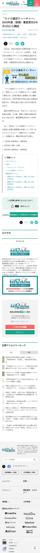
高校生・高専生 (32, 34)
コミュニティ (23, 37)
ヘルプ (11, 539)
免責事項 (11, 548)
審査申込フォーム (12, 173)
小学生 (18, 34)
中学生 (24, 34)
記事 (26, 481)
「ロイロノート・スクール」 (15, 167)
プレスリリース (11, 161)
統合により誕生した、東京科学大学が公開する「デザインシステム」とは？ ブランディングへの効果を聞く (21, 410)
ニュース (6, 481)
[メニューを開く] (3, 3)
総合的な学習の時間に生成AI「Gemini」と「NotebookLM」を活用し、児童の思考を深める (21, 359)
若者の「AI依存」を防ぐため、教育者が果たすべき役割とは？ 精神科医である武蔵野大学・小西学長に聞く (21, 395)
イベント (6, 490)
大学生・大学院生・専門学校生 (10, 37)
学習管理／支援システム (9, 34)
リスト (11, 43)
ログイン (20, 332)
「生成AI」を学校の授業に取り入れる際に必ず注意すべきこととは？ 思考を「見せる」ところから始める (21, 428)
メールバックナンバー (20, 321)
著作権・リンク (13, 542)
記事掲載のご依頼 (11, 472)
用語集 (6, 502)
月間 (29, 352)
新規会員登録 (19, 327)
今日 (11, 352)
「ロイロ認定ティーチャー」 (15, 170)
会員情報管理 (13, 545)
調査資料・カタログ (30, 491)
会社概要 (11, 551)
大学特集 (28, 502)
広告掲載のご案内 (29, 472)
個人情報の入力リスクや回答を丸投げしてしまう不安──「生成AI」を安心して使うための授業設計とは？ (21, 419)
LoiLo (7, 164)
